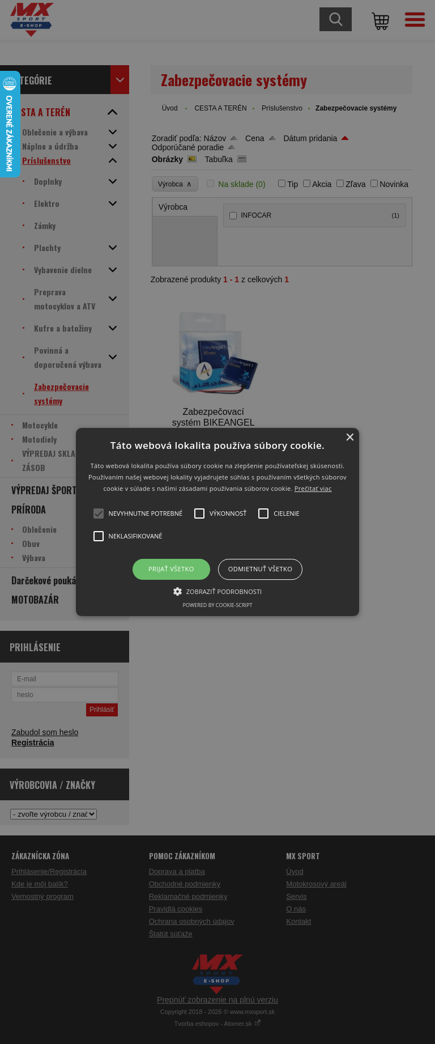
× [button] (349, 438)
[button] (218, 522)
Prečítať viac (313, 488)
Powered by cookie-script (218, 605)
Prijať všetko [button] (171, 569)
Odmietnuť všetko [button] (260, 569)
